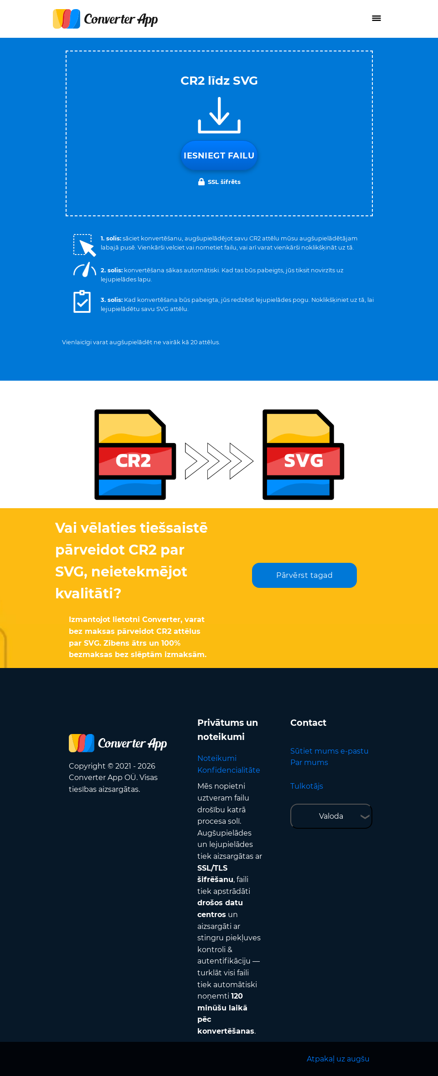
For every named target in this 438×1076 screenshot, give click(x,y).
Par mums (309, 762)
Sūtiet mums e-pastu (329, 751)
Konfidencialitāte (228, 770)
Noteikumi (217, 758)
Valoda (331, 816)
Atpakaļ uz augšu (338, 1059)
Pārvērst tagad (304, 575)
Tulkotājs (306, 786)
